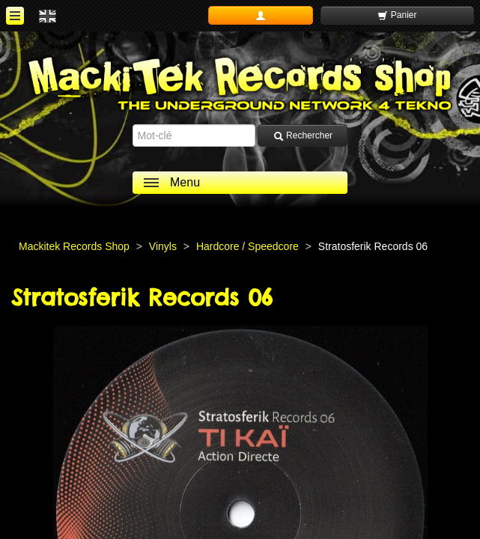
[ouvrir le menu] (15, 16)
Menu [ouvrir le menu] (185, 182)
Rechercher (302, 135)
